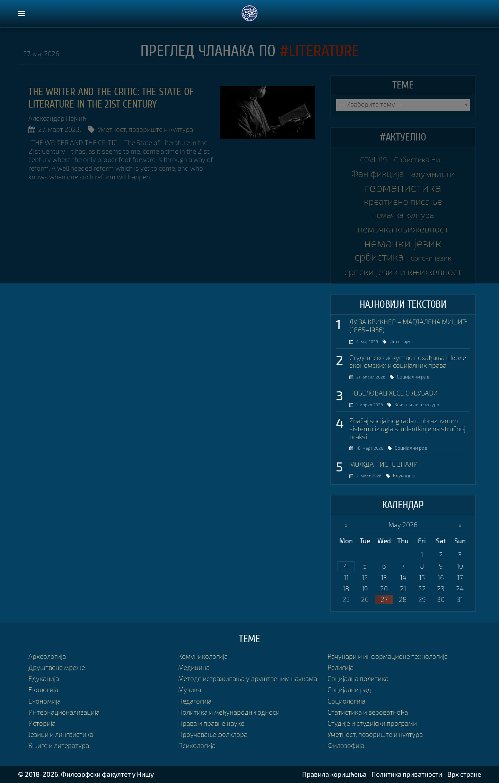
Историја (403, 341)
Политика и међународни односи (229, 712)
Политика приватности (406, 774)
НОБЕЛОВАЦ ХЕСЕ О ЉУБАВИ (393, 393)
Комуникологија (203, 656)
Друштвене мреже (56, 667)
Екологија (43, 689)
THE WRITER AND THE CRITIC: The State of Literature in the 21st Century (111, 98)
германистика (403, 187)
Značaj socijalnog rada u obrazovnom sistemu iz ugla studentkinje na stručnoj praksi (407, 429)
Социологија (346, 701)
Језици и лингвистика (60, 734)
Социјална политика (357, 678)
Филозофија (345, 745)
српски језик (431, 258)
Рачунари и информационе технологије (387, 656)
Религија (340, 667)
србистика (379, 256)
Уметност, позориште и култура (145, 129)
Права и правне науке (211, 723)
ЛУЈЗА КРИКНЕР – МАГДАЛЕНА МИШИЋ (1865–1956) (408, 326)
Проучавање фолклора (212, 734)
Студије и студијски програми (372, 723)
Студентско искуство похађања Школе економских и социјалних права (407, 361)
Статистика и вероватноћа (367, 712)
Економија (44, 701)
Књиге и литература (421, 404)
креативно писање (403, 201)
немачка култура (403, 215)
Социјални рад (418, 377)
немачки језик (402, 243)
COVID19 (373, 159)
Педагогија (194, 701)
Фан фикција (377, 173)
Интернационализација (63, 712)
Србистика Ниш (420, 159)
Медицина (194, 667)
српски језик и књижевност (403, 271)
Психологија (197, 745)
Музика (189, 689)
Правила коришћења (334, 774)
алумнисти (433, 173)
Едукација (408, 475)
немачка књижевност (403, 229)
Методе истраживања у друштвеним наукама (247, 678)
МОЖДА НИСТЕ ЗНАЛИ (383, 464)
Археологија (47, 656)
